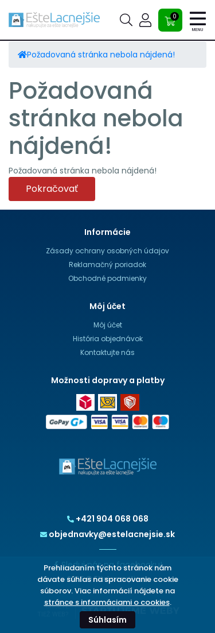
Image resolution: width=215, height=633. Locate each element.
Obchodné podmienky (107, 278)
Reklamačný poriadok (107, 264)
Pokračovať (52, 188)
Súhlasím (107, 620)
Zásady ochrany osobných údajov (107, 251)
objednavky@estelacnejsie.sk (107, 534)
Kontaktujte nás (107, 352)
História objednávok (108, 338)
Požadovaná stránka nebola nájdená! (101, 54)
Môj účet (107, 325)
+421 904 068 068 (107, 518)
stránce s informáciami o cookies (107, 602)
